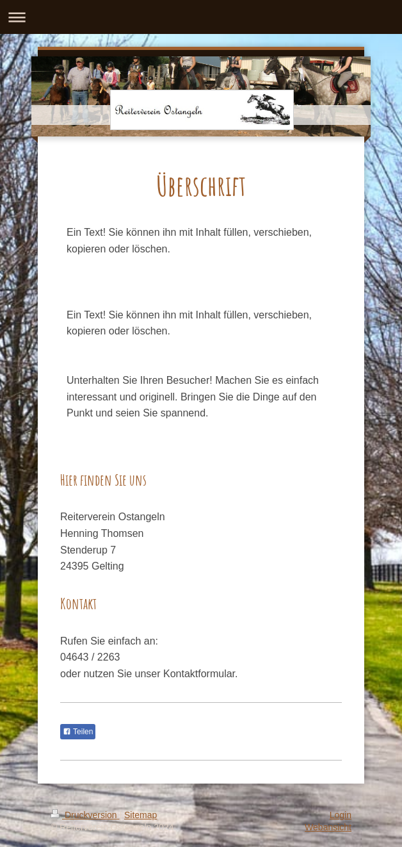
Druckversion (85, 815)
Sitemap (140, 815)
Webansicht (328, 827)
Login (340, 815)
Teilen (78, 731)
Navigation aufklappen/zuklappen (201, 17)
